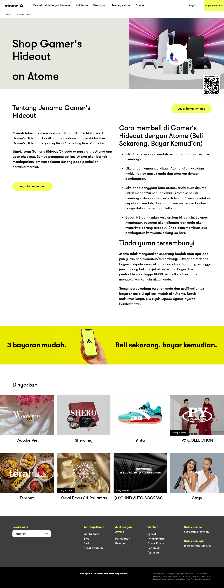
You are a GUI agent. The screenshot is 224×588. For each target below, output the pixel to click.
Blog (86, 538)
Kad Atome (82, 5)
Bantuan (140, 5)
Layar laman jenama (32, 186)
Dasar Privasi (155, 543)
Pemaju (120, 543)
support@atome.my (196, 531)
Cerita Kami (91, 534)
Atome (8, 15)
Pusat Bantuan (93, 548)
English (192, 5)
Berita (87, 543)
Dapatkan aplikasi (213, 5)
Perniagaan (99, 5)
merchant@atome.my (198, 545)
